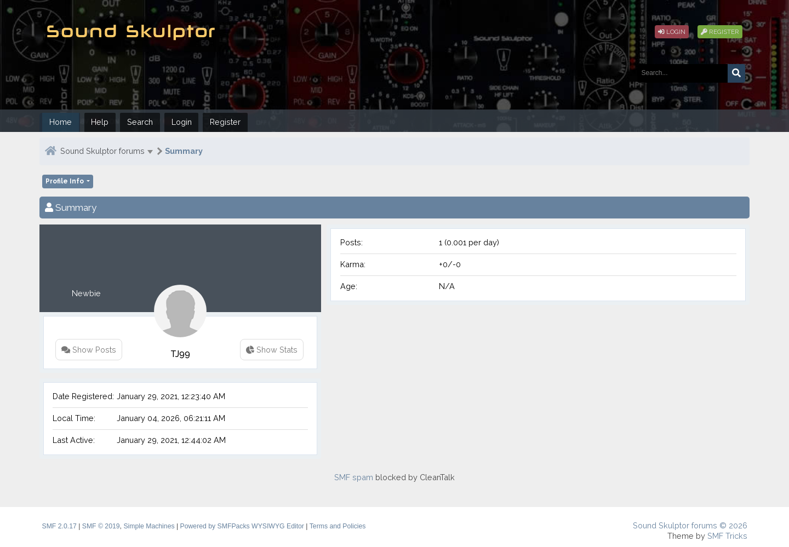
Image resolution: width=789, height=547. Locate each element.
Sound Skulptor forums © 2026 (690, 525)
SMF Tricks (727, 535)
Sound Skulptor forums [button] (102, 151)
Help (99, 121)
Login (671, 32)
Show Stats (272, 349)
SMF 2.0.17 (59, 526)
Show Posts (88, 349)
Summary (184, 151)
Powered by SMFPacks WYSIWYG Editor (242, 526)
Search (140, 121)
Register (720, 32)
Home (60, 121)
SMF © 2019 (101, 526)
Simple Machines (148, 526)
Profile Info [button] (65, 181)
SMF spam (353, 477)
